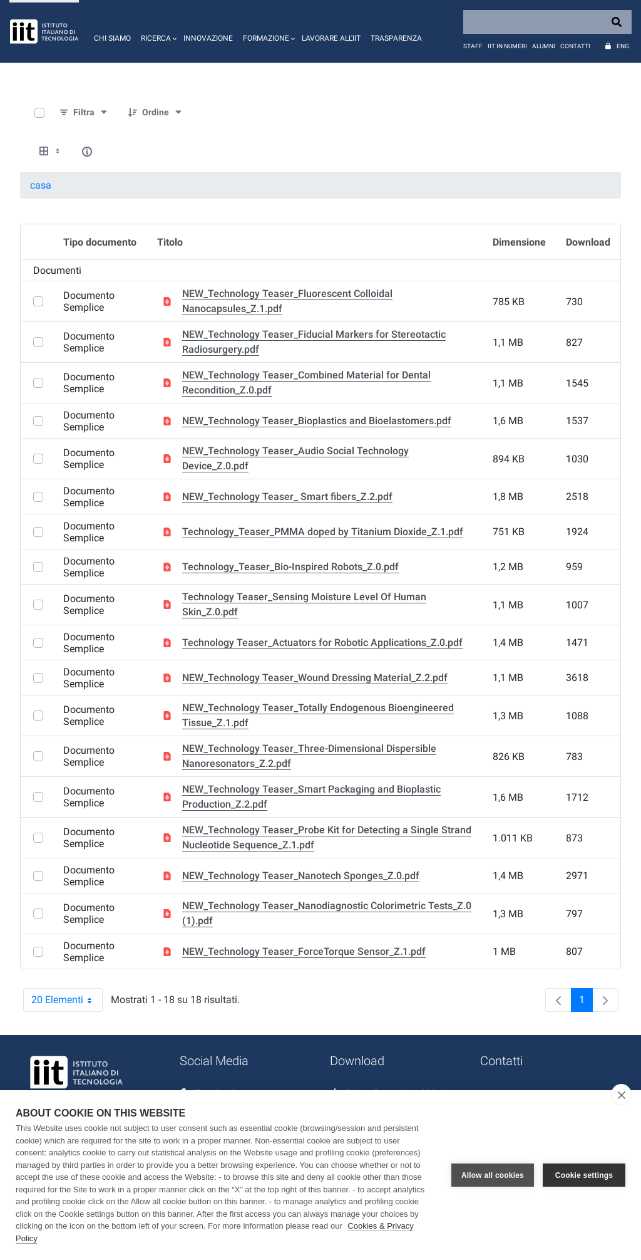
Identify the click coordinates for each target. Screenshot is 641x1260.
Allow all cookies (492, 1175)
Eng (623, 46)
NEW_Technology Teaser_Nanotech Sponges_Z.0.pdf (300, 876)
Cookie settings (584, 1175)
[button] (157, 31)
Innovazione (208, 38)
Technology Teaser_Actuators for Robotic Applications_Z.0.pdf (322, 642)
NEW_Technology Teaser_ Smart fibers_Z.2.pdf (287, 496)
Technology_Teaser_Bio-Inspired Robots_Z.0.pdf (290, 567)
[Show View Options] (50, 151)
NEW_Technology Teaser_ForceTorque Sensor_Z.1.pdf (304, 951)
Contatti (575, 46)
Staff (473, 46)
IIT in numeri (507, 46)
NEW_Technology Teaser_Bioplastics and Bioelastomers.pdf (316, 421)
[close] (621, 1094)
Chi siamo (112, 38)
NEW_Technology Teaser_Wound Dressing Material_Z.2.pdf (315, 678)
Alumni (543, 46)
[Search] (547, 22)
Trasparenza (396, 38)
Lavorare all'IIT (331, 38)
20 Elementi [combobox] (67, 1000)
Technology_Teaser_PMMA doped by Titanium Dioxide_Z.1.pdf (322, 532)
